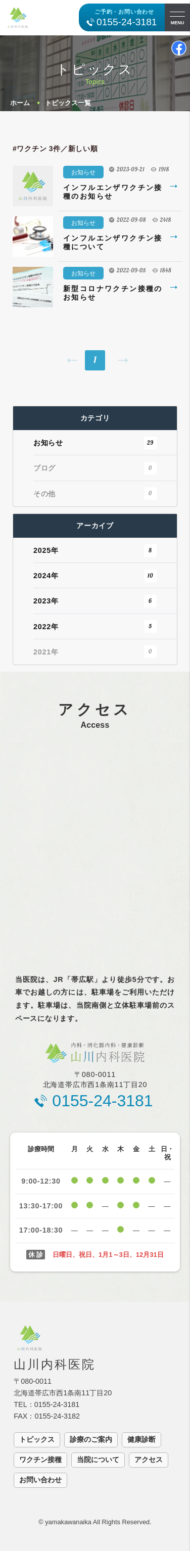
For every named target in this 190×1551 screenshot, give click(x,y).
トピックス (37, 1439)
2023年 (95, 601)
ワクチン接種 (40, 1459)
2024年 (95, 576)
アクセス (148, 1459)
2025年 (95, 550)
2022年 (95, 626)
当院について (98, 1459)
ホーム (20, 103)
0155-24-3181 (127, 22)
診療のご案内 (91, 1439)
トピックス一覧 (68, 103)
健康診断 (141, 1439)
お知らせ (83, 172)
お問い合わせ (40, 1480)
